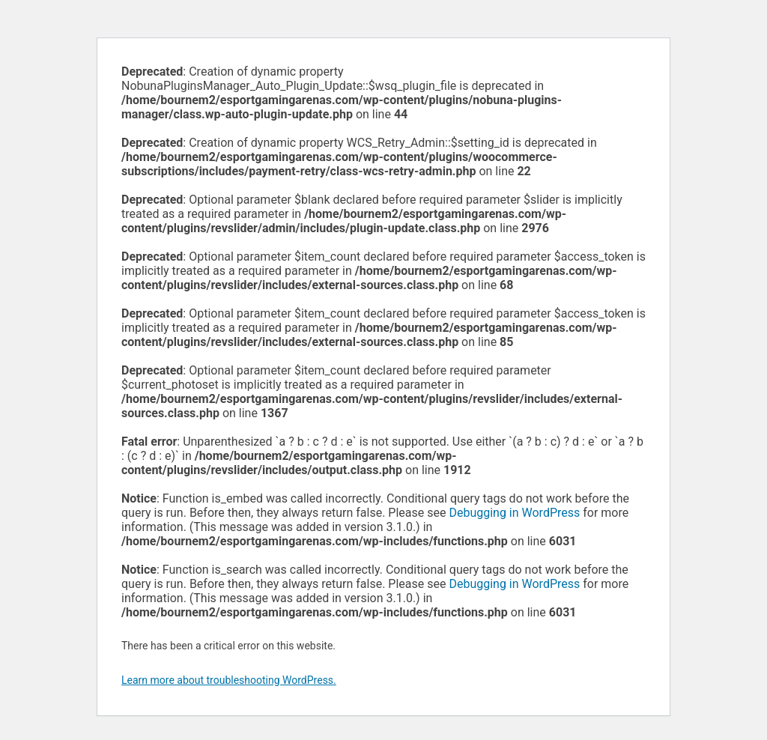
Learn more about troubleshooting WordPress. (228, 680)
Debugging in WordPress (514, 513)
